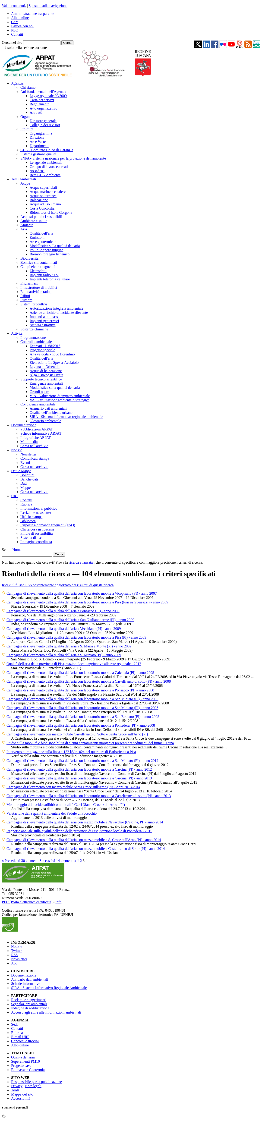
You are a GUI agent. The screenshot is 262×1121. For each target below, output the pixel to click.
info (58, 902)
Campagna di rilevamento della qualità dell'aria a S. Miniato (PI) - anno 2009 (63, 655)
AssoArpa (37, 171)
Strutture (26, 129)
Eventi (25, 463)
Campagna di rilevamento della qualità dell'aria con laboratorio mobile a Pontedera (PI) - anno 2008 (80, 725)
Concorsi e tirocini (25, 1041)
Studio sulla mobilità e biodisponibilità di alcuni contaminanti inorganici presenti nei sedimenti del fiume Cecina (90, 743)
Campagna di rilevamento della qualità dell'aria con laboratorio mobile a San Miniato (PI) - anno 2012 (82, 761)
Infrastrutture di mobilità (38, 287)
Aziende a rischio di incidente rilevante (59, 312)
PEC (14, 30)
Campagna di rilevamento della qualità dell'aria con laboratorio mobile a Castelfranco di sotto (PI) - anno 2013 (88, 796)
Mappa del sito (22, 1094)
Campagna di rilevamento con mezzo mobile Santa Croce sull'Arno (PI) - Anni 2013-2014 (73, 787)
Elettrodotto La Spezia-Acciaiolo (54, 362)
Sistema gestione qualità (38, 154)
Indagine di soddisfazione (30, 1008)
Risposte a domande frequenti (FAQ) (47, 525)
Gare (14, 22)
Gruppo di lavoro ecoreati (49, 167)
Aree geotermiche (43, 242)
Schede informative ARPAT (40, 433)
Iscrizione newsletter (35, 513)
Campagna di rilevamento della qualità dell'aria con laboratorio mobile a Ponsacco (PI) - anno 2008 (80, 690)
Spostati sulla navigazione (48, 6)
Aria (23, 229)
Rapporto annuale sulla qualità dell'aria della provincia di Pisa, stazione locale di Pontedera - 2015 (79, 831)
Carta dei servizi (42, 100)
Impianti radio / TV (44, 275)
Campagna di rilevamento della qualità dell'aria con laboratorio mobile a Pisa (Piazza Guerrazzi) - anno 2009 (87, 602)
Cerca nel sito (12, 42)
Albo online (20, 18)
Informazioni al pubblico (38, 508)
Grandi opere (39, 392)
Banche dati (29, 479)
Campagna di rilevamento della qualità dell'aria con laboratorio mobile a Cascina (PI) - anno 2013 (79, 778)
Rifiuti (25, 296)
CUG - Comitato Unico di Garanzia (46, 150)
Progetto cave (21, 1066)
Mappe (25, 488)
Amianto (26, 225)
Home (16, 550)
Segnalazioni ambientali (29, 1004)
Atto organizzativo (43, 108)
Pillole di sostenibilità (36, 533)
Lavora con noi (22, 26)
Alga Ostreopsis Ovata (46, 375)
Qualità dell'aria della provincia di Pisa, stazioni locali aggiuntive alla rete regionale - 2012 (73, 664)
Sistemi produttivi (33, 304)
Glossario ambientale (45, 421)
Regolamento (39, 104)
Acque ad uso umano (45, 204)
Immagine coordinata (36, 542)
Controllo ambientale (36, 342)
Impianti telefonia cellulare (50, 279)
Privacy (16, 1086)
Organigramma (41, 133)
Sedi (14, 1024)
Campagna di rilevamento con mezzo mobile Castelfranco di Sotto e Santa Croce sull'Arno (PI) (77, 734)
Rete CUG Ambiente (45, 175)
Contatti (17, 34)
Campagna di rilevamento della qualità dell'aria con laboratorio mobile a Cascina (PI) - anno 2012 (79, 769)
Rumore (26, 300)
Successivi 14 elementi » (58, 861)
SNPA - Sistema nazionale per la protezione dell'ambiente (63, 158)
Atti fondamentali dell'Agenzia (43, 92)
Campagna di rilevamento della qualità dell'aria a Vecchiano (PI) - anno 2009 (63, 629)
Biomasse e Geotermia (28, 1070)
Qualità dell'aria (41, 233)
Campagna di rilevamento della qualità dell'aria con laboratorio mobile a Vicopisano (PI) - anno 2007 (81, 593)
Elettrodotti (38, 271)
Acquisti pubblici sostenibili (41, 217)
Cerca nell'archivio (34, 446)
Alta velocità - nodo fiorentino (52, 354)
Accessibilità (20, 1098)
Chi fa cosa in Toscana (37, 529)
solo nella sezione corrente (27, 48)
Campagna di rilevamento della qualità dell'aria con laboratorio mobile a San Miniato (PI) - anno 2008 (82, 699)
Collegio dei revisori (45, 125)
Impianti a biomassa (45, 317)
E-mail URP (20, 1037)
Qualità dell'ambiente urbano (51, 412)
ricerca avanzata (81, 562)
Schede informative (25, 984)
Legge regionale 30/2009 (48, 96)
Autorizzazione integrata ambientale (56, 308)
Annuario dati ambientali (48, 408)
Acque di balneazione (46, 371)
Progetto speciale (42, 350)
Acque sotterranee (43, 196)
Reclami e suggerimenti (28, 1000)
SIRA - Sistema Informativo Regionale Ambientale (49, 988)
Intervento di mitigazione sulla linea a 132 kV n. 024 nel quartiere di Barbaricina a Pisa (71, 752)
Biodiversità (29, 258)
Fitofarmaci (29, 283)
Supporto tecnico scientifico (41, 379)
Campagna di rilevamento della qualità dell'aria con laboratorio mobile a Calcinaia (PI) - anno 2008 (80, 673)
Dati (23, 483)
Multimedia (29, 442)
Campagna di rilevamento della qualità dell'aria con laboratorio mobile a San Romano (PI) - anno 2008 (82, 717)
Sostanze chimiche (34, 329)
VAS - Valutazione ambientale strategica (59, 400)
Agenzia (17, 83)
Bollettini (27, 475)
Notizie (16, 450)
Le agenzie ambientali (46, 162)
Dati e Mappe (21, 471)
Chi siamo (27, 87)
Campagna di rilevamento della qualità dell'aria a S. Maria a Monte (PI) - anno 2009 (68, 646)
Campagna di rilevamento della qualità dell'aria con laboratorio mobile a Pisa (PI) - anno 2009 (76, 637)
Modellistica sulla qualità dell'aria (55, 246)
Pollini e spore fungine (46, 250)
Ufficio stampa (31, 517)
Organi (25, 117)
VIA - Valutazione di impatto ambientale (60, 396)
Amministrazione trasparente (32, 14)
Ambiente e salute (33, 221)
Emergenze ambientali (46, 383)
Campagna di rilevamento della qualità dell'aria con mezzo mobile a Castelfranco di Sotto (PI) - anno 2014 (85, 849)
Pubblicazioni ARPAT (36, 429)
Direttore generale (43, 121)
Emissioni (37, 237)
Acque (25, 183)
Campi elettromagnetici (37, 267)
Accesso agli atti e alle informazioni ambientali (46, 1012)
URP (14, 496)
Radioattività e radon (35, 292)
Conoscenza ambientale (38, 404)
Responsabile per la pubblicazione (36, 1082)
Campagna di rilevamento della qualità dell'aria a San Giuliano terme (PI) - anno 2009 (70, 620)
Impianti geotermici (44, 321)
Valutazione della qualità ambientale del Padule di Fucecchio (51, 813)
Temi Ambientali (23, 179)
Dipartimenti (39, 146)
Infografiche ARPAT (35, 438)
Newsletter (28, 454)
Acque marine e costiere (48, 192)
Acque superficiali (43, 187)
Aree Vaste (38, 142)
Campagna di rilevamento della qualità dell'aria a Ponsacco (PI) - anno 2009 (63, 611)
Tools (15, 1090)
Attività (16, 333)
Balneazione (39, 200)
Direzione (37, 137)
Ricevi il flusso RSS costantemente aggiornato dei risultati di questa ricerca (58, 585)
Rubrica (26, 504)
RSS (14, 955)
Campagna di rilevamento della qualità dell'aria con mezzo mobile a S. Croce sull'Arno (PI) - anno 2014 (83, 840)
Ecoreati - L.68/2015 (45, 346)
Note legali (33, 1086)
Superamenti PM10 (25, 1061)
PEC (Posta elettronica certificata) (27, 902)
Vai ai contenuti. (14, 6)
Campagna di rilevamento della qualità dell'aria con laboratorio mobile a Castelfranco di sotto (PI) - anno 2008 (88, 681)
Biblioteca (28, 521)
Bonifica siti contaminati (38, 262)
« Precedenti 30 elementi (21, 861)
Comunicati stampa (34, 458)
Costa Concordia (42, 208)
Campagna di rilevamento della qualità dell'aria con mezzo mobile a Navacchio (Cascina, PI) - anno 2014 (84, 822)
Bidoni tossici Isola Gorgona (51, 212)
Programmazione (33, 337)
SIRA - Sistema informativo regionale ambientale (66, 417)
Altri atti (36, 112)
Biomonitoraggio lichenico (49, 254)
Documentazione (23, 425)
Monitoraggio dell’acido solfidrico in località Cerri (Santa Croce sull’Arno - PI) (65, 805)
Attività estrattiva (43, 325)
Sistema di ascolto (33, 538)
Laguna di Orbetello (45, 367)
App (14, 963)
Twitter (16, 951)
